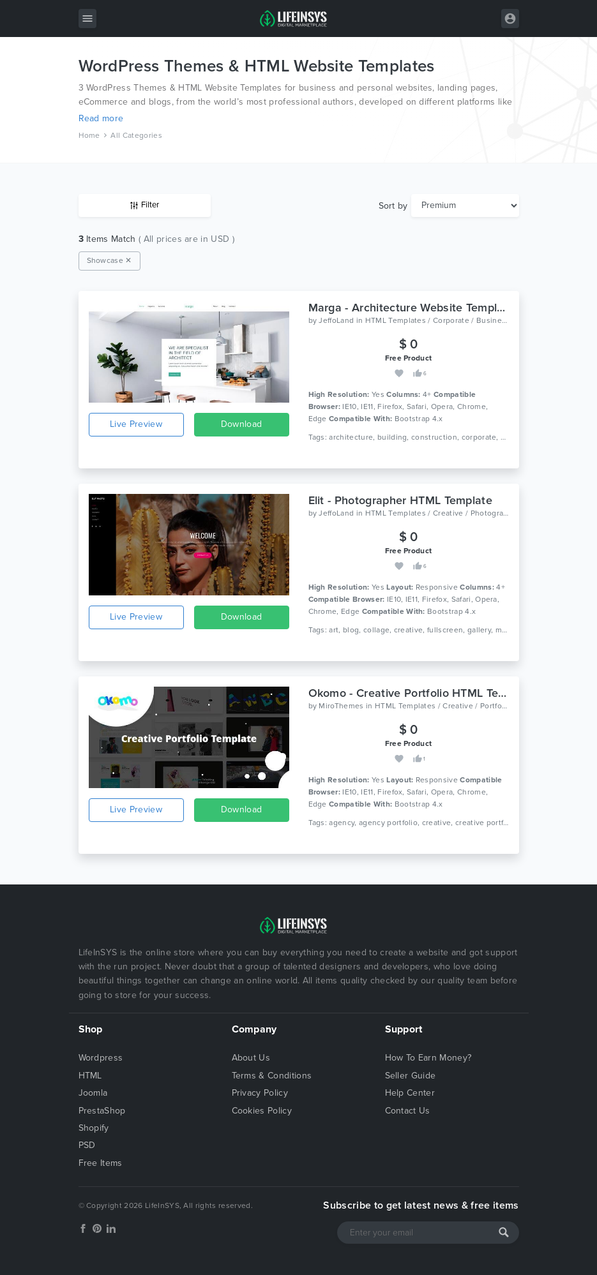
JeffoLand (336, 320)
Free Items (101, 1163)
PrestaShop (102, 1110)
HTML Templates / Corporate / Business (437, 320)
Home (89, 135)
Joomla (93, 1092)
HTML (90, 1075)
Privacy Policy (260, 1092)
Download (241, 424)
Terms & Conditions (272, 1075)
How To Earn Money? (428, 1057)
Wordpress (101, 1057)
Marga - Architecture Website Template (411, 308)
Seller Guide (410, 1075)
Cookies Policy (262, 1110)
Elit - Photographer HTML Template (400, 500)
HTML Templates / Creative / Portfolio (443, 705)
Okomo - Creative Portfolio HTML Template (421, 693)
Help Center (410, 1092)
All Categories (136, 135)
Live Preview (136, 424)
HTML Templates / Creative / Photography (441, 513)
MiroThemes (341, 705)
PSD (87, 1145)
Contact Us (407, 1110)
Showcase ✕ (109, 260)
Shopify (94, 1127)
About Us (251, 1057)
